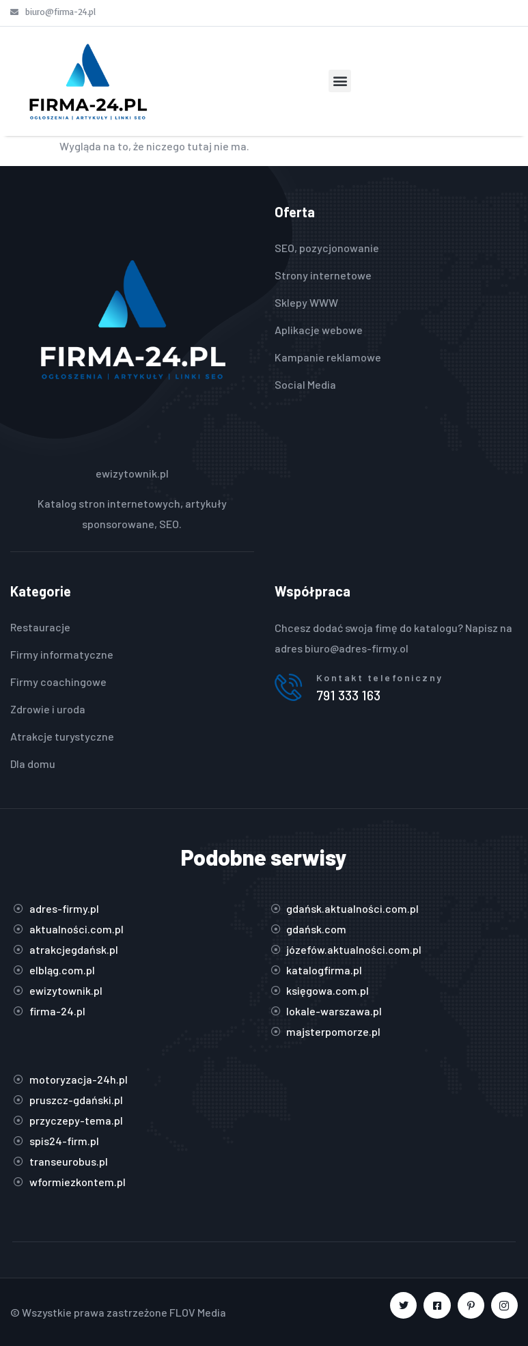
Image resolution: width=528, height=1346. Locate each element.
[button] (340, 81)
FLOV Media (197, 1312)
